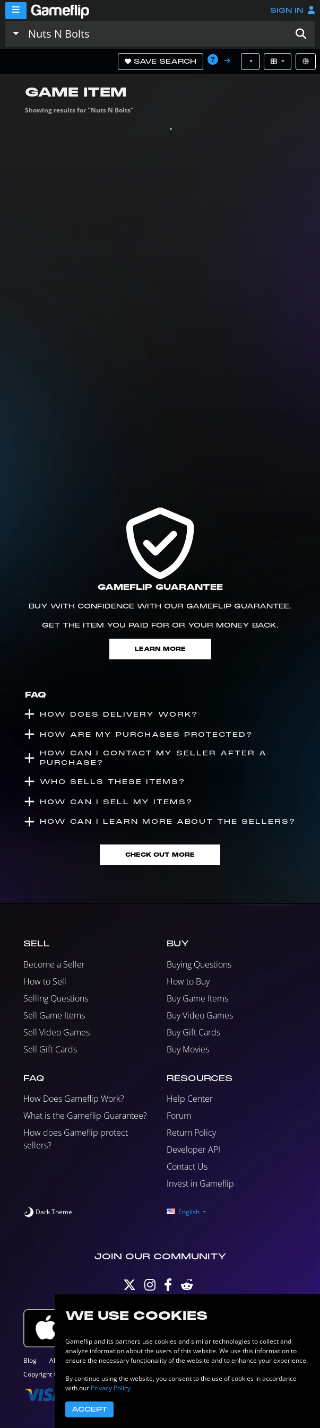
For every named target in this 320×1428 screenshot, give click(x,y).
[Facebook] (168, 1287)
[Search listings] (155, 34)
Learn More (160, 649)
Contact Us (187, 1166)
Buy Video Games (200, 1015)
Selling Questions (55, 998)
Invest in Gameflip (200, 1183)
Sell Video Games (56, 1032)
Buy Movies (188, 1049)
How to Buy (188, 981)
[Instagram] (149, 1287)
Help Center (190, 1098)
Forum (179, 1115)
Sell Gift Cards (50, 1049)
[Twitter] (129, 1287)
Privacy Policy (111, 1387)
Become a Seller (54, 964)
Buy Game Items (197, 998)
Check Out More (160, 854)
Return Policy (191, 1132)
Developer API (193, 1149)
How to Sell (44, 981)
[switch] (47, 1212)
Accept (89, 1409)
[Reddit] (186, 1287)
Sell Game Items (54, 1015)
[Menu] (16, 10)
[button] (301, 34)
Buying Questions (199, 964)
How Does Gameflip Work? (73, 1098)
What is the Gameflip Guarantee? (85, 1115)
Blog (30, 1360)
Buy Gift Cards (193, 1032)
